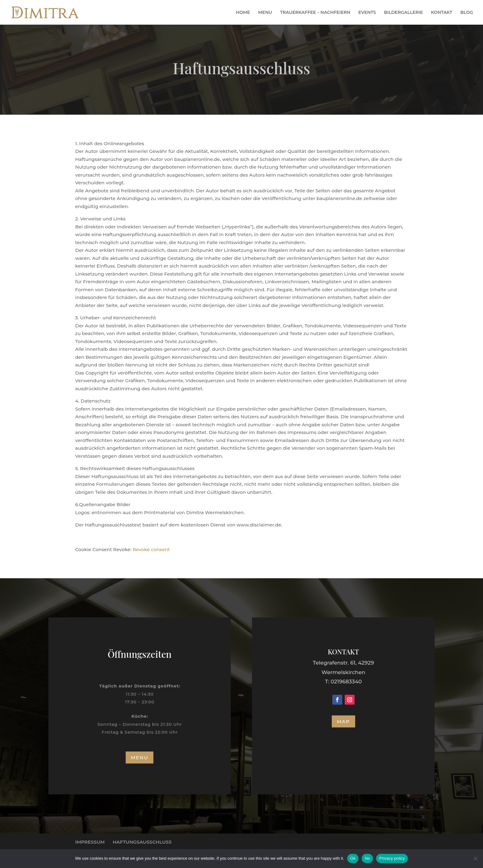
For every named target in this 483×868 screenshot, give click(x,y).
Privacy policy (392, 858)
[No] (475, 858)
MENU (265, 12)
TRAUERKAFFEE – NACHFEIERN (315, 12)
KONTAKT (441, 12)
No (367, 858)
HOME (243, 12)
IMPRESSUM (90, 842)
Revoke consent (151, 549)
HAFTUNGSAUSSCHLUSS (142, 842)
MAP (343, 721)
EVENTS (367, 12)
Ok (352, 858)
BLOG (467, 12)
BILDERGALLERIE (403, 12)
